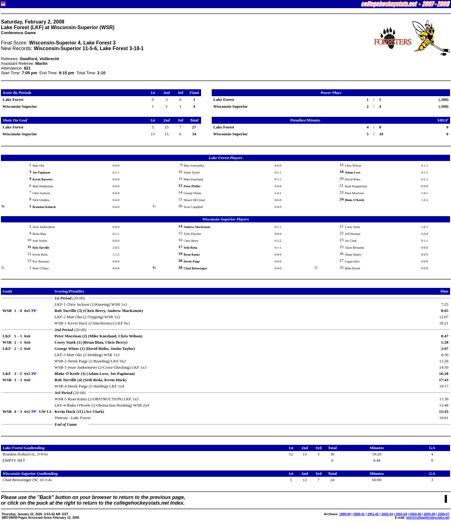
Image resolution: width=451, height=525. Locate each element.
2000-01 (359, 514)
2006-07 (443, 514)
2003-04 (401, 514)
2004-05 (415, 514)
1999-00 (345, 514)
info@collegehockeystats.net (427, 517)
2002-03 (387, 514)
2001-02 (373, 514)
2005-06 (429, 514)
